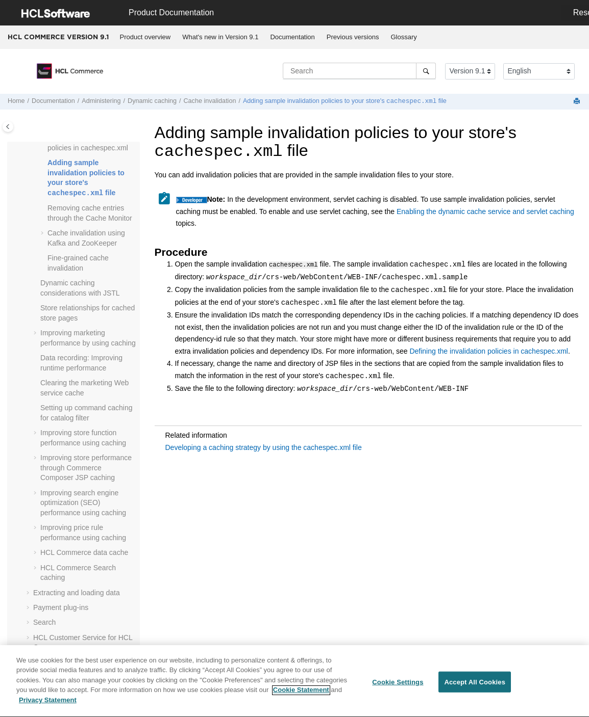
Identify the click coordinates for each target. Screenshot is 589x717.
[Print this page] (577, 102)
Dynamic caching (152, 101)
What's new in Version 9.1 (220, 37)
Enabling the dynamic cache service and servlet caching (485, 211)
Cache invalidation (210, 101)
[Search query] (359, 71)
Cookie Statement (301, 694)
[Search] (426, 71)
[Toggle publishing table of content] (8, 126)
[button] (43, 163)
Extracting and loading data (76, 593)
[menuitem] (145, 37)
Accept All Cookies (474, 686)
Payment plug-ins (60, 607)
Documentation (292, 37)
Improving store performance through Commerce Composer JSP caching (86, 468)
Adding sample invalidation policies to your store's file (345, 101)
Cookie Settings (397, 686)
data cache (84, 552)
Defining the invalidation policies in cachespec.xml (488, 351)
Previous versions (353, 37)
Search (44, 622)
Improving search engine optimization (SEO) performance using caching (83, 503)
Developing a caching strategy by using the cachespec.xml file (263, 447)
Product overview (145, 37)
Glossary (403, 37)
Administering (101, 101)
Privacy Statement (48, 704)
